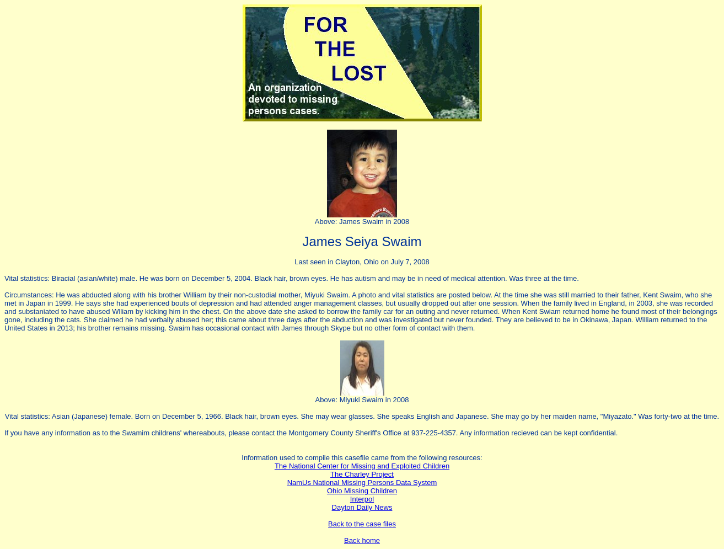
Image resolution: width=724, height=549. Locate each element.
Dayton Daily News (362, 507)
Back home (362, 540)
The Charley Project (362, 474)
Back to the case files (362, 524)
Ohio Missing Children (362, 491)
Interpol (362, 499)
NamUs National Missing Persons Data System (362, 482)
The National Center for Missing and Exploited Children (362, 466)
